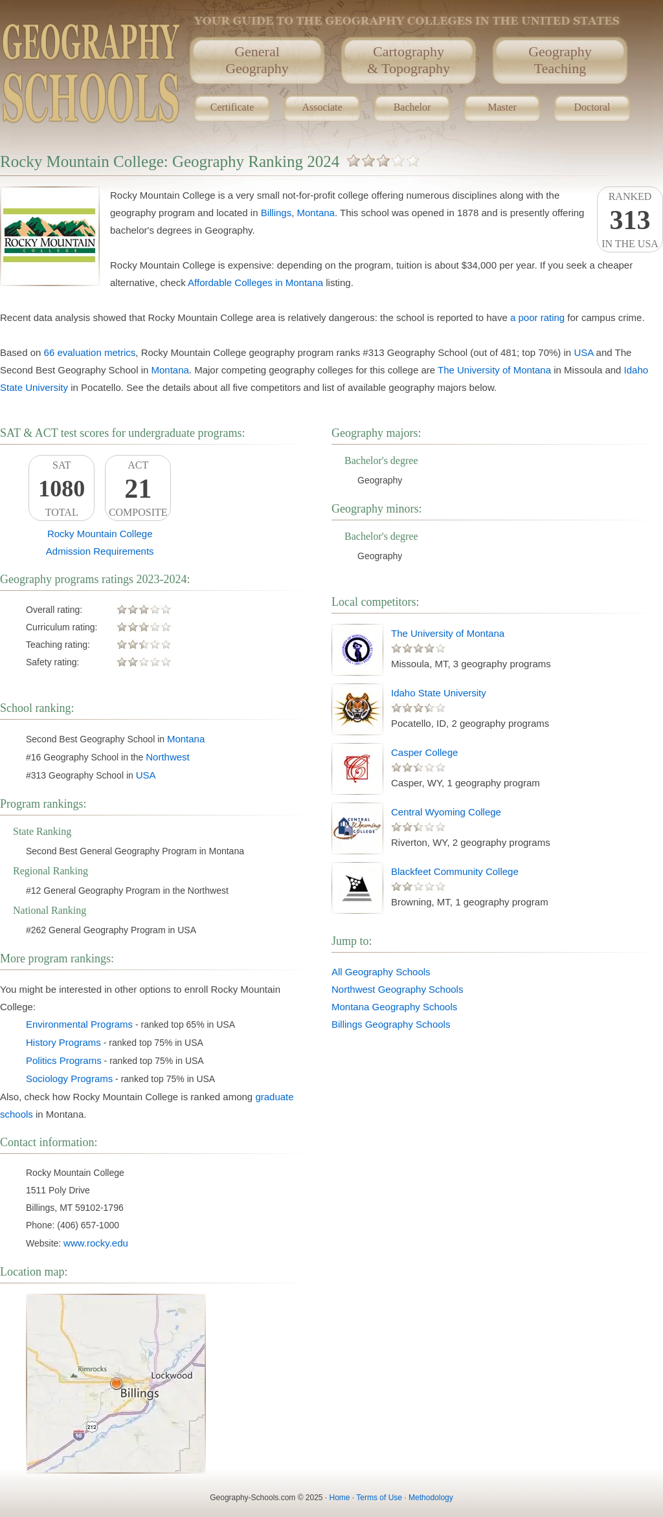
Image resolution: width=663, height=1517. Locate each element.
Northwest (168, 756)
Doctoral (592, 107)
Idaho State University (438, 692)
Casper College (424, 752)
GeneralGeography (257, 59)
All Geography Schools (381, 971)
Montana (316, 212)
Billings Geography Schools (391, 1024)
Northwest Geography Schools (397, 989)
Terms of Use (379, 1497)
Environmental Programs (79, 1024)
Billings (276, 212)
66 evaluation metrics (90, 352)
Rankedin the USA (630, 220)
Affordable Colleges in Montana (255, 282)
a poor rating (537, 317)
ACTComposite (138, 489)
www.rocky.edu (95, 1242)
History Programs (63, 1042)
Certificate (232, 107)
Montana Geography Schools (394, 1006)
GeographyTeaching (560, 59)
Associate (322, 107)
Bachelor (412, 107)
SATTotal (61, 489)
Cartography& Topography (408, 59)
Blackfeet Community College (455, 871)
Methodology (431, 1497)
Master (502, 107)
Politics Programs (64, 1060)
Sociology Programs (69, 1078)
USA (583, 352)
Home (340, 1497)
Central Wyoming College (446, 811)
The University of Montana (494, 369)
